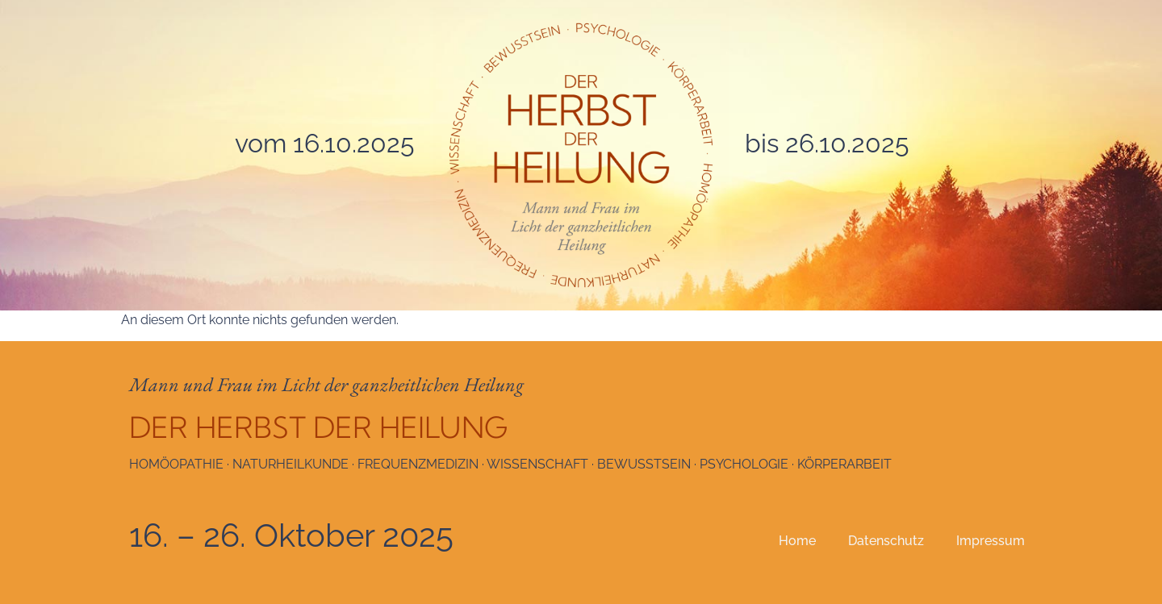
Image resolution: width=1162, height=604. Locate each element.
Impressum (990, 540)
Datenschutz (886, 540)
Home (797, 540)
